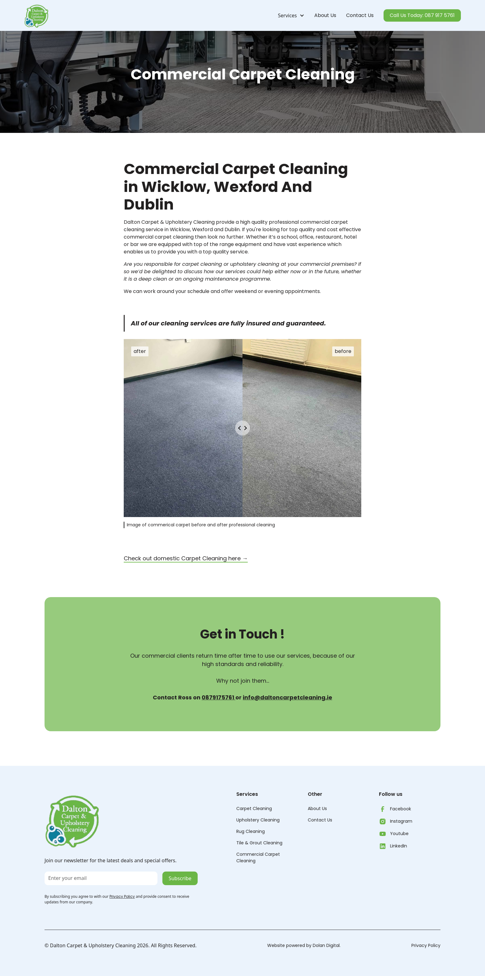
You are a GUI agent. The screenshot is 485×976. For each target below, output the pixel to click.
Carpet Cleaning (254, 808)
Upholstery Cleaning (258, 820)
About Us (325, 15)
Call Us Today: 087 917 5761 (422, 15)
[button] (288, 15)
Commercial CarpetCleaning (258, 857)
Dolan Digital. (327, 945)
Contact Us (360, 15)
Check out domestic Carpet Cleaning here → (186, 558)
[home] (36, 15)
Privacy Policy (425, 945)
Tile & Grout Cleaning (259, 843)
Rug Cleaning (250, 831)
